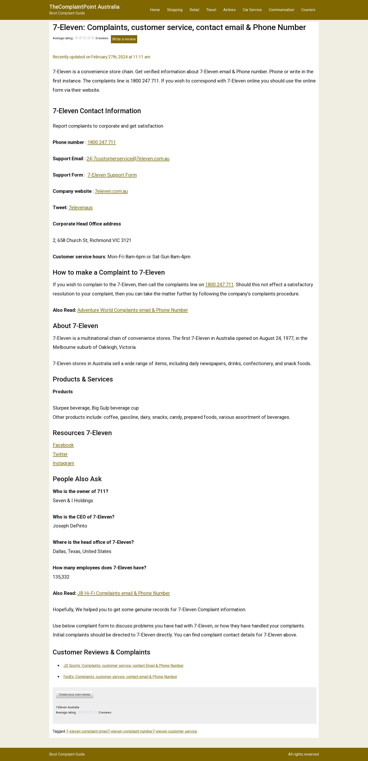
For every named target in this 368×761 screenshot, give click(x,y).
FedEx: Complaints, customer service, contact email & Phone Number (120, 677)
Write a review (124, 39)
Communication (281, 10)
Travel (211, 10)
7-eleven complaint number (130, 731)
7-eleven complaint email (87, 731)
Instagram (63, 463)
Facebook (63, 445)
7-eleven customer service (175, 731)
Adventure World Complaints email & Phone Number (132, 310)
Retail (194, 10)
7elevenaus (81, 207)
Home (155, 10)
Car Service (252, 10)
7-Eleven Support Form (112, 175)
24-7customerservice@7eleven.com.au (128, 158)
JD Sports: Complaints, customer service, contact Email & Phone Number (123, 665)
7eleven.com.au (111, 191)
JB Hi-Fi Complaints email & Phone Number (123, 593)
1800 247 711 (102, 142)
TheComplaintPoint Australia (84, 7)
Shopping (175, 10)
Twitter (60, 454)
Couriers (308, 10)
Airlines (229, 10)
